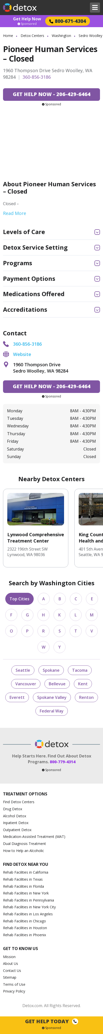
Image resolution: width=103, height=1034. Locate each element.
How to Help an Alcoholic (23, 850)
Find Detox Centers (18, 801)
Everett (17, 697)
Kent (83, 684)
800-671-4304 (67, 21)
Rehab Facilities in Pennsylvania (28, 900)
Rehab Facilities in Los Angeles (28, 914)
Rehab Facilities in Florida (23, 886)
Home (8, 35)
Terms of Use (14, 984)
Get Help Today (51, 1021)
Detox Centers (32, 35)
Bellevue (57, 684)
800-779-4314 (62, 762)
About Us (10, 963)
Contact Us (12, 970)
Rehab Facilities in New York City (29, 907)
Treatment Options (25, 794)
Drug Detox (12, 808)
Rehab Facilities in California (25, 872)
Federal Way (52, 711)
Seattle (23, 670)
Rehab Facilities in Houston (25, 927)
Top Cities (19, 599)
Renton (86, 697)
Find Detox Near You (25, 864)
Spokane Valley (52, 697)
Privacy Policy (14, 991)
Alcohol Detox (14, 816)
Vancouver (25, 684)
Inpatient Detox (15, 822)
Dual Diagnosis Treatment (24, 843)
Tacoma (79, 670)
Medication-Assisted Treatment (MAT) (34, 836)
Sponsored (27, 23)
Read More (14, 213)
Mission (9, 956)
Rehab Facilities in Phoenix (24, 934)
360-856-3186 (37, 77)
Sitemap (9, 977)
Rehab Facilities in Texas (23, 879)
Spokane (51, 670)
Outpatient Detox (17, 829)
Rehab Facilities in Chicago (24, 921)
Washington (61, 35)
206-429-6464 (51, 94)
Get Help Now (27, 19)
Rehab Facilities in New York (26, 893)
